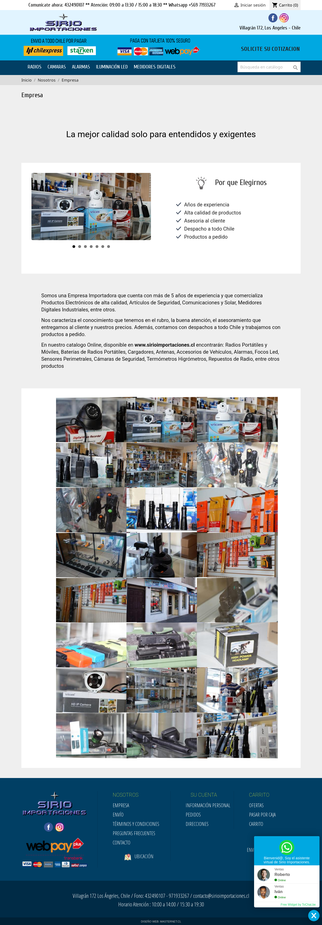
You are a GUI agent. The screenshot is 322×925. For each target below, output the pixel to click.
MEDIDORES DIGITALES (155, 67)
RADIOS (35, 67)
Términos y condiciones (136, 824)
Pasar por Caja (262, 814)
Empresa (121, 805)
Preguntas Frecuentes (134, 833)
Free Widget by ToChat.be (298, 904)
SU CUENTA (204, 795)
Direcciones (197, 824)
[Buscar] (269, 67)
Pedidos (193, 814)
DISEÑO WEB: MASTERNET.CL (161, 921)
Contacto (121, 842)
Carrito (256, 824)
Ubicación (139, 864)
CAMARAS (57, 67)
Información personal (208, 805)
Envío (118, 814)
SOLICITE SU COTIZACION (270, 48)
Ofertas (256, 805)
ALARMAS (81, 67)
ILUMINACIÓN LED (112, 67)
